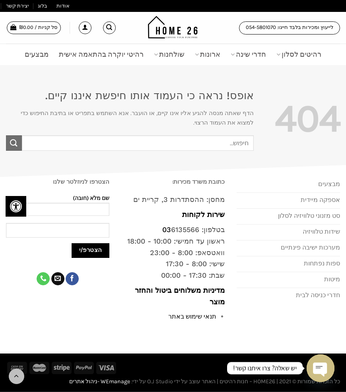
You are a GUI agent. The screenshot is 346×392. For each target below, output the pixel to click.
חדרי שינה (248, 54)
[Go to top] (16, 376)
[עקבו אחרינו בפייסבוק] (72, 279)
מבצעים (37, 54)
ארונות (207, 54)
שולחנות (169, 54)
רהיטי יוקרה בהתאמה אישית (101, 54)
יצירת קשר (17, 6)
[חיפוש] (109, 27)
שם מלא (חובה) (57, 208)
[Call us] (43, 279)
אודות (63, 6)
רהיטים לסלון (298, 54)
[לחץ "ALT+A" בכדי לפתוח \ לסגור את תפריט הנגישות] (16, 206)
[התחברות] (85, 27)
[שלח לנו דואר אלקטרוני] (57, 279)
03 (166, 229)
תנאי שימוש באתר (192, 316)
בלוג (42, 6)
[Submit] (14, 143)
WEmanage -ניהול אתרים (99, 381)
